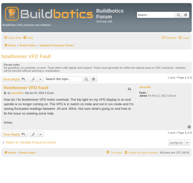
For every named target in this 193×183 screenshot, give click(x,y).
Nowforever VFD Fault (26, 56)
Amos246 (144, 87)
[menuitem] (28, 38)
